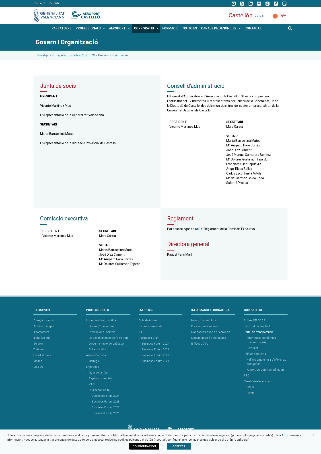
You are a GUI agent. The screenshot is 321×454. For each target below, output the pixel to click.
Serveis (38, 343)
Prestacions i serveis (102, 332)
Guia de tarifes (98, 372)
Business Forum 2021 (105, 413)
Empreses (92, 366)
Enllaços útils (97, 349)
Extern (251, 392)
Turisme (38, 349)
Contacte (253, 28)
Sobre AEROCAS (83, 55)
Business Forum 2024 (105, 395)
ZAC (92, 384)
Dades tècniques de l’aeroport (108, 337)
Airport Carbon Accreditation (265, 369)
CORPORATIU (146, 28)
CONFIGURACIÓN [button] (144, 446)
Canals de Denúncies (221, 28)
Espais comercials (101, 378)
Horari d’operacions (101, 326)
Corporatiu (61, 55)
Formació (170, 28)
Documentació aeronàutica (106, 343)
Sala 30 (38, 366)
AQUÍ (285, 435)
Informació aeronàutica (101, 320)
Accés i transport (44, 326)
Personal (252, 348)
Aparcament (41, 332)
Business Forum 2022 (105, 407)
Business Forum (99, 390)
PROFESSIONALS (90, 28)
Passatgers (43, 55)
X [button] (313, 435)
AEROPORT (119, 28)
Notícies (190, 28)
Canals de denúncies (257, 381)
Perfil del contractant (257, 326)
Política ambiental (255, 353)
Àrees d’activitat (96, 355)
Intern (250, 387)
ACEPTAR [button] (178, 446)
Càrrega (94, 361)
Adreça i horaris (43, 320)
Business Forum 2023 (105, 401)
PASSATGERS (61, 28)
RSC (246, 375)
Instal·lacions (41, 337)
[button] (290, 28)
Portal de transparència (259, 332)
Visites (37, 361)
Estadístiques (42, 355)
